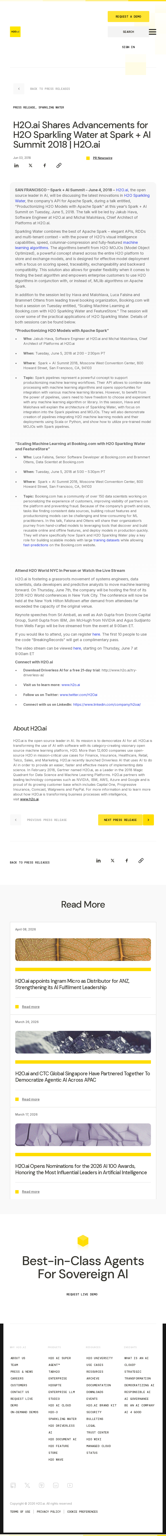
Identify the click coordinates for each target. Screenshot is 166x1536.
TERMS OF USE (20, 1512)
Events (92, 1399)
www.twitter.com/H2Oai (78, 695)
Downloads (94, 1392)
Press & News (22, 1372)
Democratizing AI (139, 1385)
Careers (17, 1378)
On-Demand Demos (25, 1412)
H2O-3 (53, 1412)
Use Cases (94, 1365)
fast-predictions (35, 545)
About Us (18, 1358)
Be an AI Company (139, 1405)
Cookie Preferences (82, 1512)
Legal (91, 1426)
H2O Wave (56, 1459)
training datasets (106, 540)
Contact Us (20, 1392)
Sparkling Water (63, 1419)
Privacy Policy (49, 1512)
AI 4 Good (132, 1412)
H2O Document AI (63, 1439)
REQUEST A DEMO (128, 16)
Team (14, 1365)
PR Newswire (102, 158)
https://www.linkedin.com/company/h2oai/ (107, 704)
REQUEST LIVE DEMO (82, 1294)
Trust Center (97, 1432)
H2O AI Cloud (60, 1405)
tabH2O (54, 1372)
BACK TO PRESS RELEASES (30, 862)
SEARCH (128, 32)
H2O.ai (122, 190)
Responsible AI (137, 1392)
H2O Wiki (94, 1439)
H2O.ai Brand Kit (101, 1405)
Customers (19, 1385)
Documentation (98, 1385)
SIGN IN (128, 47)
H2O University (99, 1358)
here (96, 634)
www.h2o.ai (70, 685)
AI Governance (136, 1399)
